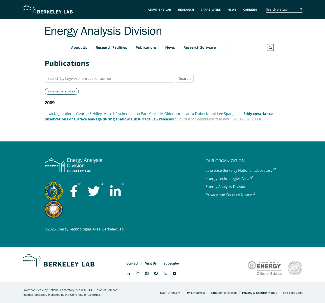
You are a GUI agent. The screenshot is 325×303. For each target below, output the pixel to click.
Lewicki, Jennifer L (59, 113)
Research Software (199, 47)
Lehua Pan (138, 113)
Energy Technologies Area (229, 178)
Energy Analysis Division (226, 186)
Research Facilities (111, 47)
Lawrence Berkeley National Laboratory (241, 170)
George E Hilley (89, 113)
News (170, 47)
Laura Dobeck (196, 113)
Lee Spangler (228, 113)
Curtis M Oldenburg (166, 113)
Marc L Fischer (115, 113)
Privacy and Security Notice (230, 194)
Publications (146, 47)
